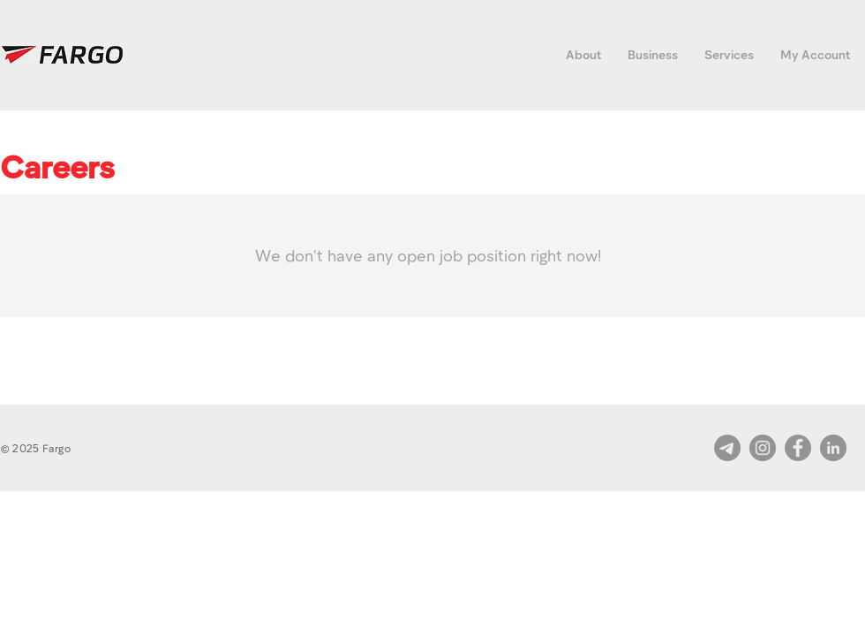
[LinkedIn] (833, 448)
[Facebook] (798, 448)
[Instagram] (762, 448)
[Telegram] (727, 448)
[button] (583, 55)
